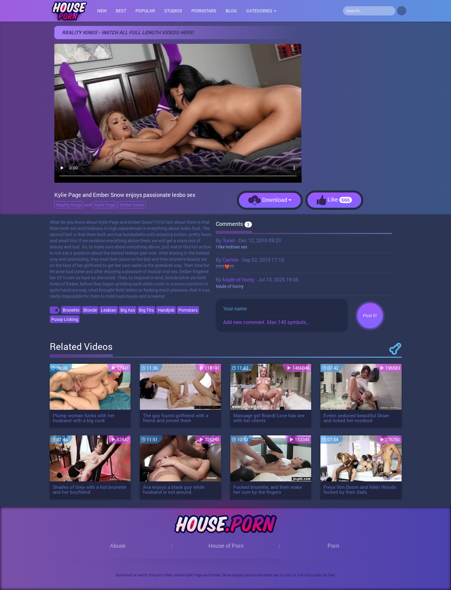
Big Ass (127, 310)
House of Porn (226, 545)
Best (121, 11)
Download (269, 200)
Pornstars (203, 11)
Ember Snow (132, 205)
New (101, 11)
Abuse (118, 545)
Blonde (90, 310)
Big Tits (146, 310)
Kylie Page (105, 205)
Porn (333, 545)
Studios (173, 11)
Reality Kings (69, 205)
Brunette (71, 310)
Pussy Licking (64, 319)
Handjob (166, 310)
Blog (231, 11)
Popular (145, 11)
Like (334, 200)
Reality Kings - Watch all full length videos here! (128, 32)
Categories (261, 11)
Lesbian (108, 310)
